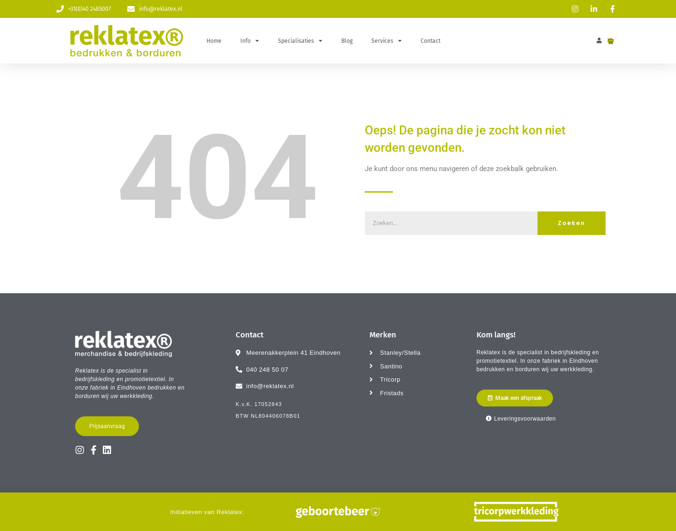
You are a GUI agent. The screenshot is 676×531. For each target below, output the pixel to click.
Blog (347, 41)
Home (214, 41)
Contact (430, 41)
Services (386, 40)
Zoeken (571, 223)
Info (249, 40)
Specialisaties (300, 40)
